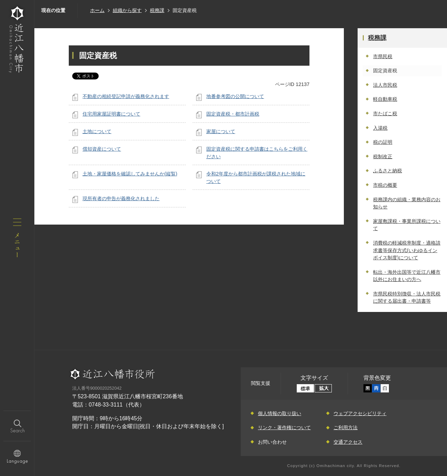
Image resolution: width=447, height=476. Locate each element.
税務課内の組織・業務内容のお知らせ (406, 203)
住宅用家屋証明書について (111, 114)
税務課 (157, 10)
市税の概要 (385, 185)
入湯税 (380, 128)
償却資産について (102, 149)
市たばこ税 (385, 113)
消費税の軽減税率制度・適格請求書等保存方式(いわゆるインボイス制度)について (406, 250)
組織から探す (127, 10)
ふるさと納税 (387, 170)
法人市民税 (385, 85)
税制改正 (382, 156)
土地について (97, 131)
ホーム (97, 10)
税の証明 (382, 142)
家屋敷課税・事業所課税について (406, 224)
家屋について (220, 131)
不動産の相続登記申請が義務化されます (126, 96)
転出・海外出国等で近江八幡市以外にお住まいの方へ (406, 275)
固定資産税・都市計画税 (232, 114)
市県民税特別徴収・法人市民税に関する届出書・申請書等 (406, 297)
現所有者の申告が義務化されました (121, 198)
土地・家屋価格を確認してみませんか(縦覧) (130, 173)
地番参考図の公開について (235, 96)
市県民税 (382, 56)
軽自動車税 (385, 99)
